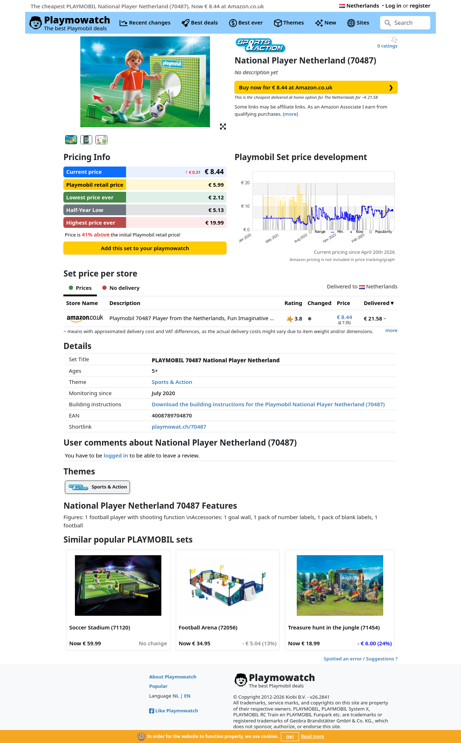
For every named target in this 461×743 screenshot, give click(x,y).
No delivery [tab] (120, 287)
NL (176, 696)
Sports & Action (172, 381)
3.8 (294, 318)
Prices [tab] (80, 287)
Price (343, 302)
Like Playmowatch (173, 710)
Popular (158, 686)
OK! (290, 737)
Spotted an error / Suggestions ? (361, 658)
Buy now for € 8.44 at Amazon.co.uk (316, 87)
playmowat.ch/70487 (179, 426)
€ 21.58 (373, 318)
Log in (393, 5)
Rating (293, 302)
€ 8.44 (344, 316)
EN (187, 696)
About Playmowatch (172, 676)
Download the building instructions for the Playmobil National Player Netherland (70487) (268, 404)
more (291, 114)
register (420, 5)
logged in (116, 455)
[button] (223, 126)
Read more (312, 736)
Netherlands (359, 5)
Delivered (376, 302)
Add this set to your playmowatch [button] (145, 248)
